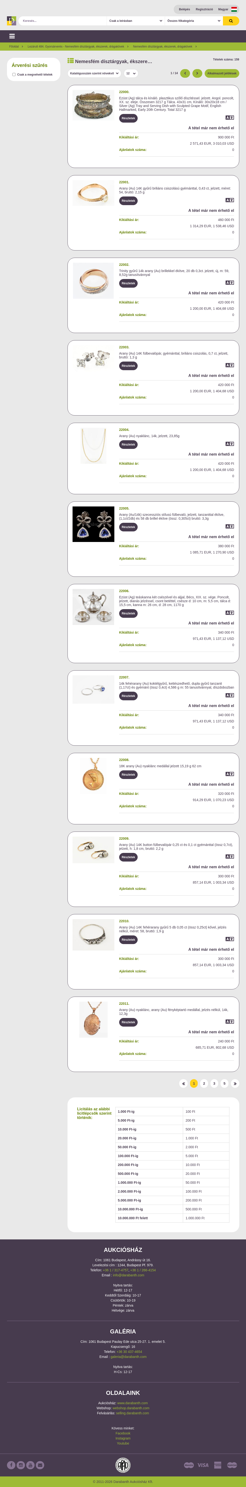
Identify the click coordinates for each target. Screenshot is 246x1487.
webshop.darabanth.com (131, 1408)
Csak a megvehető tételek (35, 74)
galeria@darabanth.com (129, 1357)
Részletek (128, 118)
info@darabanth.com (128, 1275)
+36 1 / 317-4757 (115, 1270)
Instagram (123, 1438)
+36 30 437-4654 (129, 1352)
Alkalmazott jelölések (221, 73)
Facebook (123, 1433)
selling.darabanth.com (132, 1413)
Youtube (123, 1443)
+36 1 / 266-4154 (143, 1270)
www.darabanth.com (132, 1403)
